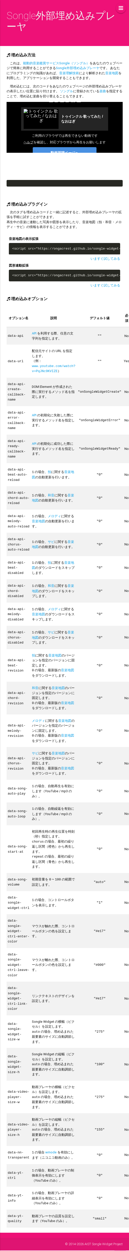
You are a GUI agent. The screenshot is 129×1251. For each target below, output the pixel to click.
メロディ (54, 511)
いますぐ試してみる (105, 258)
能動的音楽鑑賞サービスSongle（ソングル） (56, 63)
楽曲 (102, 91)
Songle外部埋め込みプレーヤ (77, 68)
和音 (51, 491)
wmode (51, 1134)
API (34, 333)
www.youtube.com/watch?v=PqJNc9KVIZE (53, 368)
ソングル (66, 91)
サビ (51, 535)
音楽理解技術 (69, 73)
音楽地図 (111, 73)
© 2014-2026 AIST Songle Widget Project (94, 1225)
